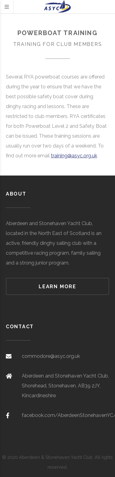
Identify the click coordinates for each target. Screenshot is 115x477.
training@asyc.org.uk (74, 156)
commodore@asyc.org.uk (51, 356)
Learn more (57, 286)
